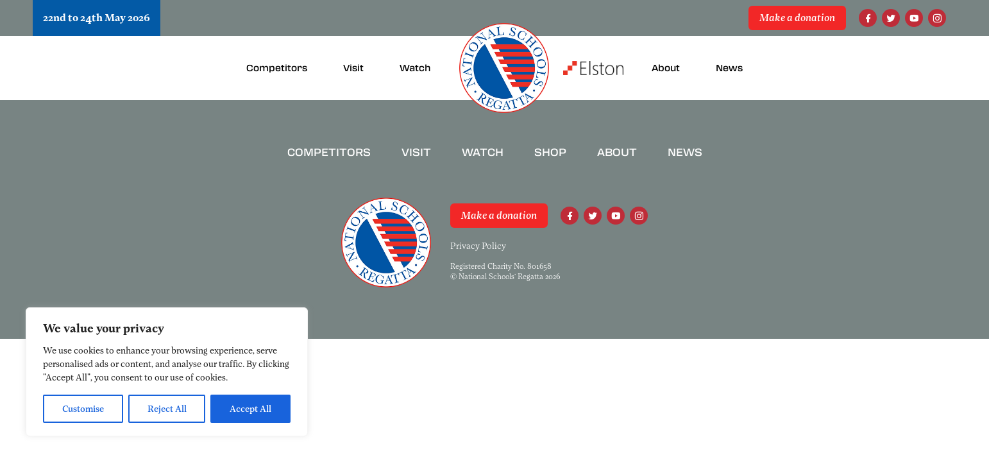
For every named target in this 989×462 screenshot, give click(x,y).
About (617, 152)
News (685, 152)
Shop (550, 152)
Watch (482, 152)
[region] (167, 371)
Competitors (329, 152)
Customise (83, 409)
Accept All (250, 409)
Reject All (167, 409)
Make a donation (797, 18)
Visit (416, 152)
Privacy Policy (478, 246)
